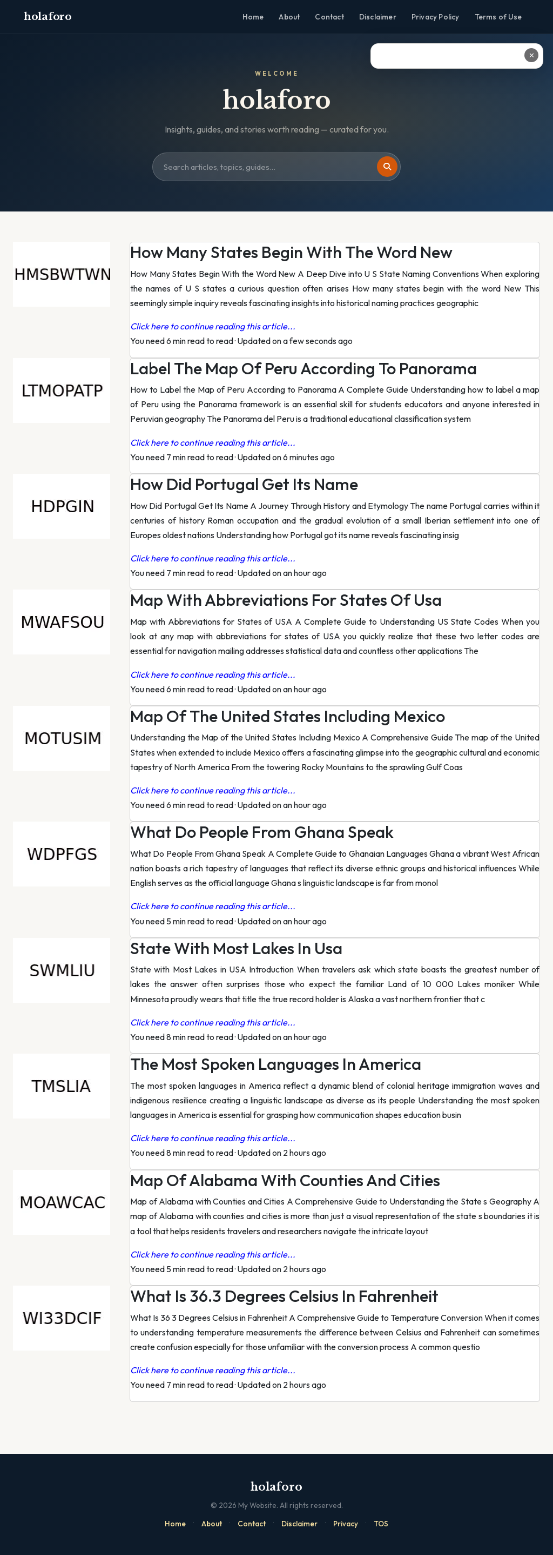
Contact (329, 17)
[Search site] (276, 167)
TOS (381, 1523)
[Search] (387, 166)
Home (253, 17)
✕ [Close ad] (532, 55)
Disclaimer (377, 17)
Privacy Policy (436, 17)
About (289, 17)
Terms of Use (498, 17)
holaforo (48, 16)
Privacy (345, 1523)
